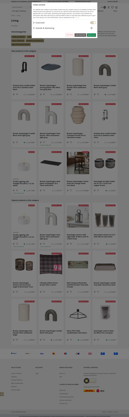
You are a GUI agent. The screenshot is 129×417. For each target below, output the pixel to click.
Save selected (80, 35)
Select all (91, 35)
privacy (77, 17)
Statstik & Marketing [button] (43, 28)
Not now (70, 35)
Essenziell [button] (38, 22)
